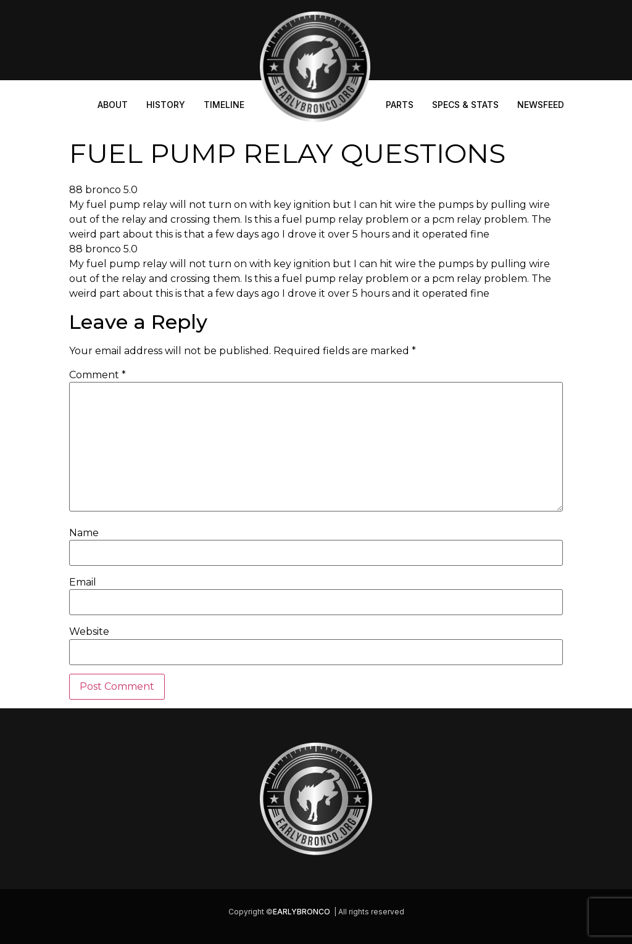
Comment (97, 375)
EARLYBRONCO (301, 911)
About (113, 104)
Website (89, 632)
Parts (400, 104)
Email (82, 582)
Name (84, 533)
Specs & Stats (465, 104)
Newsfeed (540, 104)
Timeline (224, 104)
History (165, 104)
